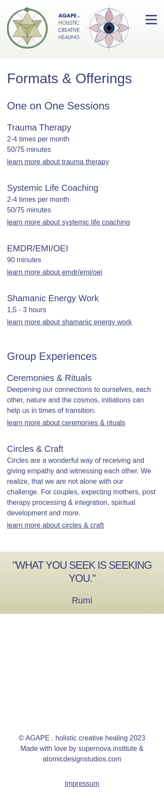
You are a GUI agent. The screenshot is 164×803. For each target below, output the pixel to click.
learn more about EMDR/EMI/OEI (54, 272)
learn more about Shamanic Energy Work (69, 322)
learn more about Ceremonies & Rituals (66, 422)
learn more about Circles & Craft (55, 525)
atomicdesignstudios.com (82, 759)
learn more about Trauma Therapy (58, 162)
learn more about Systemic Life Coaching (68, 222)
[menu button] (151, 19)
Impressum (82, 783)
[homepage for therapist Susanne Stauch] (65, 29)
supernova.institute (107, 748)
